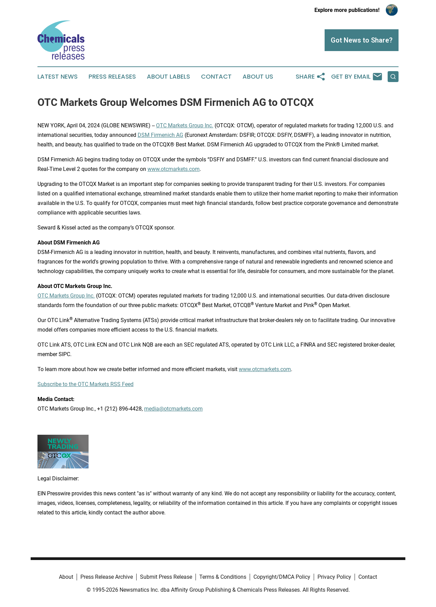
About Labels (168, 76)
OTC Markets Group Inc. (184, 125)
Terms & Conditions (222, 577)
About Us (258, 76)
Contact (216, 76)
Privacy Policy (334, 577)
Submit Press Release (166, 577)
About (66, 577)
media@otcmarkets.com (173, 408)
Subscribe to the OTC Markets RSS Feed (85, 384)
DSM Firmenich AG (160, 135)
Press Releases (112, 76)
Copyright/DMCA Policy (281, 577)
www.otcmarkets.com (173, 169)
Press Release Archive (106, 577)
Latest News (57, 76)
